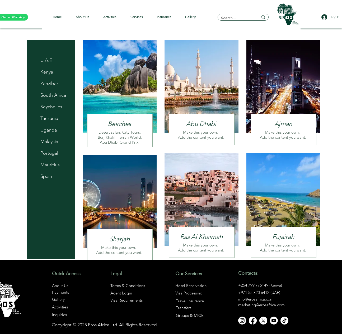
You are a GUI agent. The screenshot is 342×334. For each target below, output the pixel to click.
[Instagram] (242, 321)
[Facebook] (253, 321)
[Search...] (235, 18)
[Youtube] (274, 321)
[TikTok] (284, 321)
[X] (263, 321)
